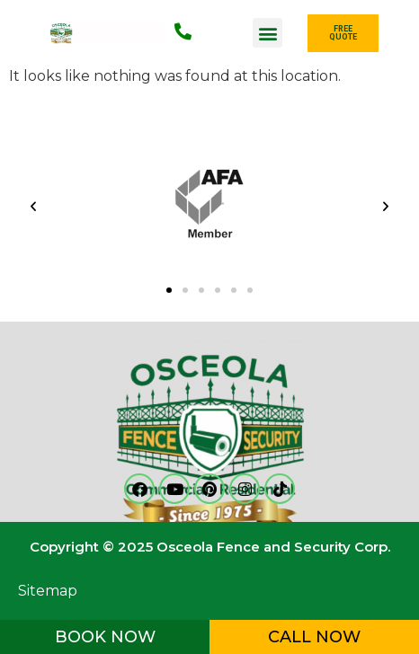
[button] (267, 33)
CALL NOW (314, 637)
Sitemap (47, 590)
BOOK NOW (105, 637)
